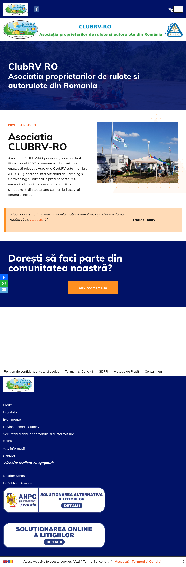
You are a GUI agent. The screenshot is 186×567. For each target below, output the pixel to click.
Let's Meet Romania (18, 483)
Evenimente (12, 419)
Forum (8, 405)
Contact (9, 456)
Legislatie (10, 412)
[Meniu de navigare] (178, 9)
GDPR (103, 371)
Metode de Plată (126, 371)
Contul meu (153, 371)
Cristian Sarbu (14, 476)
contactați (37, 216)
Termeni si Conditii (79, 371)
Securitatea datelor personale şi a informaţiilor (38, 434)
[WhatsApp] (4, 283)
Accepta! (122, 561)
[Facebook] (36, 9)
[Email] (4, 290)
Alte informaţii (14, 448)
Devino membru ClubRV (21, 427)
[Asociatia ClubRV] (15, 9)
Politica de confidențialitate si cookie (31, 371)
